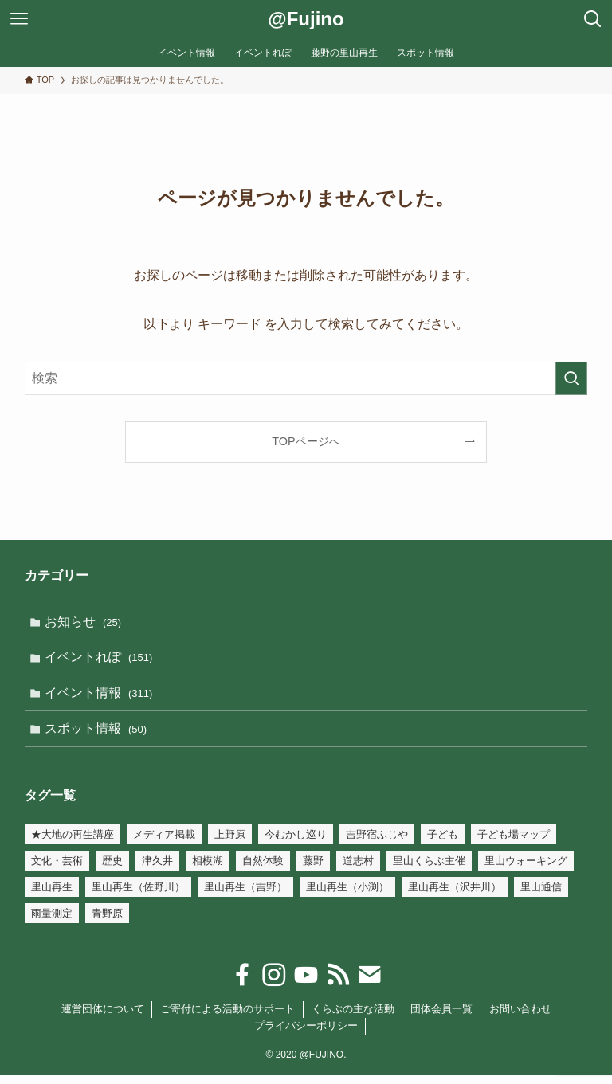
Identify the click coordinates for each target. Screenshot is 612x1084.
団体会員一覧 (441, 1017)
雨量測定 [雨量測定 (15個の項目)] (52, 922)
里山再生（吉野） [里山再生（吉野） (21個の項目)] (245, 896)
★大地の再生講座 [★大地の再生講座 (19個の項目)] (72, 843)
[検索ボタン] (593, 19)
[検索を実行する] (571, 378)
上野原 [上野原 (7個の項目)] (229, 843)
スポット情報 (98, 735)
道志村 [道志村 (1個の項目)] (358, 869)
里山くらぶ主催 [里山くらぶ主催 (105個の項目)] (429, 869)
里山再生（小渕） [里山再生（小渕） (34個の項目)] (347, 896)
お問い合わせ (520, 1017)
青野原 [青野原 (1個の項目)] (107, 922)
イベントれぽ (101, 660)
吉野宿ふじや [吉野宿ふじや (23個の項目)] (377, 843)
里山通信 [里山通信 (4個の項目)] (541, 896)
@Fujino (305, 19)
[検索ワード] (306, 378)
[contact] (369, 983)
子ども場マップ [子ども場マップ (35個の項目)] (513, 843)
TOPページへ (305, 441)
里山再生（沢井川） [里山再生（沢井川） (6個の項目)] (454, 896)
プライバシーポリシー (306, 1034)
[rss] (337, 983)
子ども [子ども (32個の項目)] (442, 843)
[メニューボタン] (19, 19)
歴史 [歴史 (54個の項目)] (112, 869)
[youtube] (306, 983)
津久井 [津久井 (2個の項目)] (157, 869)
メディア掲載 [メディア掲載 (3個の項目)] (164, 843)
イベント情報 (101, 698)
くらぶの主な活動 (353, 1017)
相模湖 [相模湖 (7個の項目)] (207, 869)
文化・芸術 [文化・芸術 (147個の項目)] (57, 869)
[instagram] (274, 983)
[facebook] (242, 983)
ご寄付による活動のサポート (227, 1017)
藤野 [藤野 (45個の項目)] (313, 869)
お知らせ (85, 622)
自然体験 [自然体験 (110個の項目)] (263, 869)
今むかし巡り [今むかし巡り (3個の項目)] (296, 843)
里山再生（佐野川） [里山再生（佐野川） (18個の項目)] (138, 896)
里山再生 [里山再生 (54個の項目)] (52, 896)
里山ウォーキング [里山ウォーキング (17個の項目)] (525, 869)
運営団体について (102, 1017)
